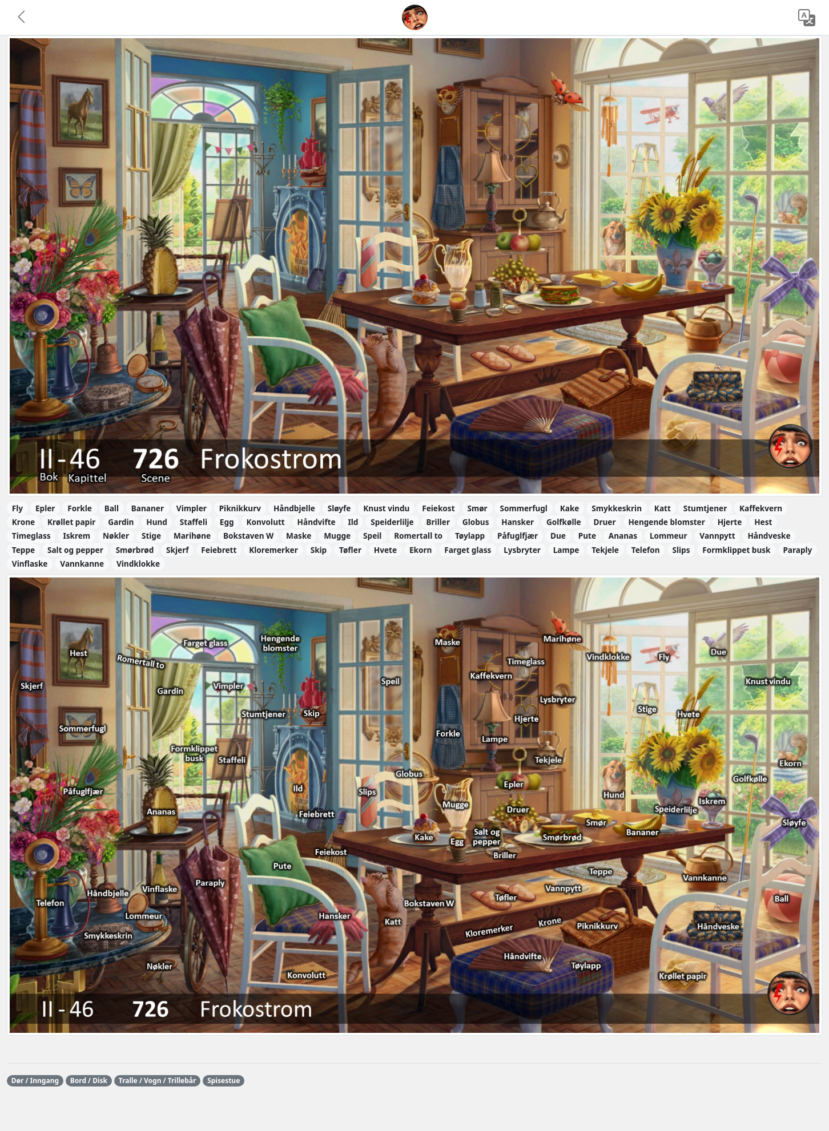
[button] (22, 18)
